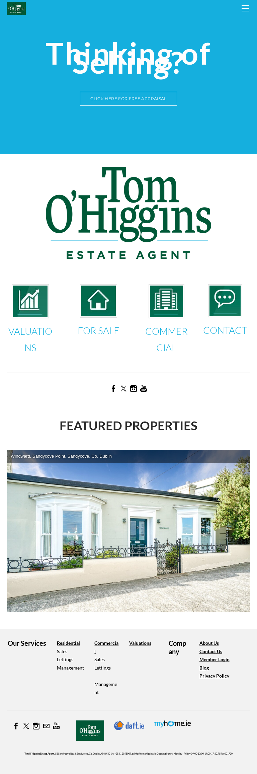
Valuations (140, 643)
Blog (204, 668)
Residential (68, 643)
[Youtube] (143, 389)
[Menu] (245, 8)
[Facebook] (113, 389)
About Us (209, 643)
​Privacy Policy (214, 676)
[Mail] (46, 726)
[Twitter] (123, 389)
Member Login (214, 659)
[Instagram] (133, 389)
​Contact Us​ (210, 651)
